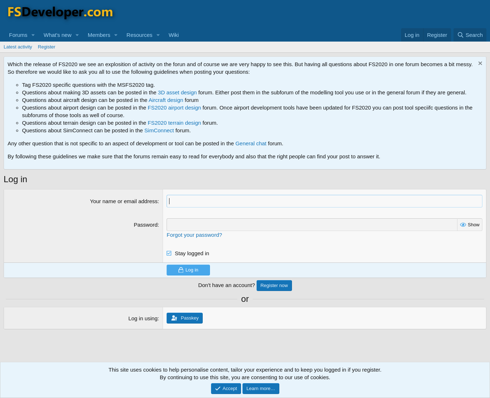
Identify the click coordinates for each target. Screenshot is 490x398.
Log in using (143, 318)
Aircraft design (166, 100)
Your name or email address (124, 201)
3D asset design (177, 92)
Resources (139, 35)
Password (146, 225)
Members (99, 35)
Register (46, 47)
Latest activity (18, 47)
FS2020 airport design (174, 107)
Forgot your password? (194, 235)
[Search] (470, 35)
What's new (58, 35)
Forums (18, 35)
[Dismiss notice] (479, 64)
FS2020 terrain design (174, 123)
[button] (33, 35)
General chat (250, 143)
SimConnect (159, 130)
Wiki (174, 35)
